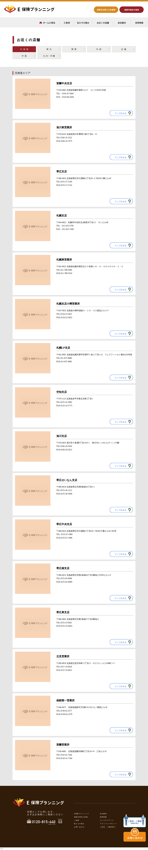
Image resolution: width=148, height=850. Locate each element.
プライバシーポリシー (108, 823)
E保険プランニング (81, 813)
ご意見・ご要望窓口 (107, 827)
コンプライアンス (107, 820)
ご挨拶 (76, 820)
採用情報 (103, 817)
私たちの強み (79, 823)
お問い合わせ (79, 827)
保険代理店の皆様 (81, 817)
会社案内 (103, 813)
